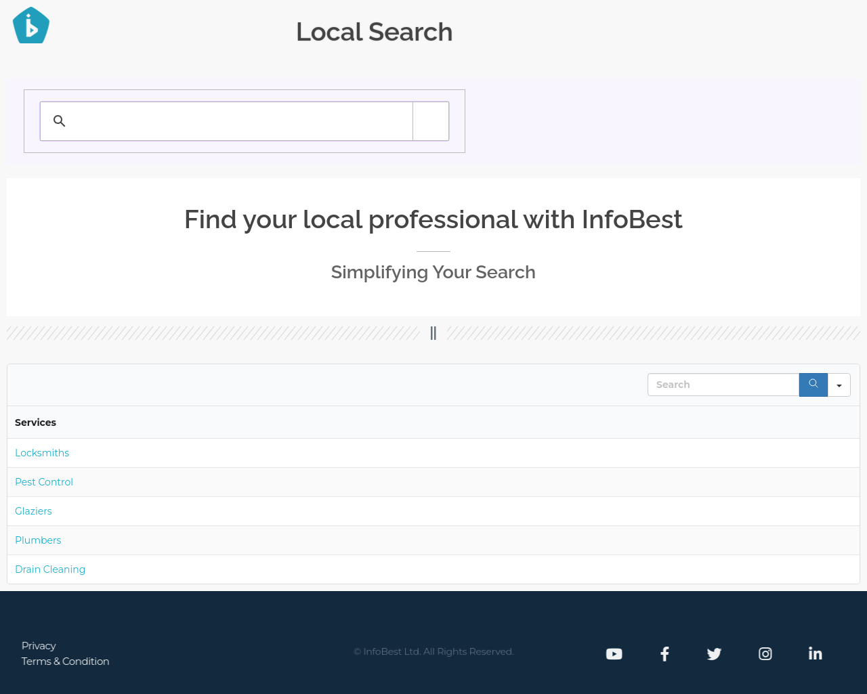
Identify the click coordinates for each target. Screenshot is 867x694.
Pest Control (44, 482)
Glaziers (33, 511)
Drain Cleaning (50, 569)
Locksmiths (42, 453)
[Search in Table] (723, 384)
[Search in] (839, 385)
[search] (214, 121)
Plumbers (38, 540)
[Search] (813, 385)
